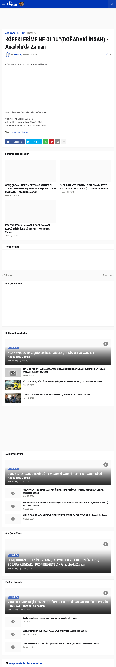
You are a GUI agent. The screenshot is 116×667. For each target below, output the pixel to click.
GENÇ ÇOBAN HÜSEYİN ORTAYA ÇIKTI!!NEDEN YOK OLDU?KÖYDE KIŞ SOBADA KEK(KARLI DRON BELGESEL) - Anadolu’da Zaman (30, 188)
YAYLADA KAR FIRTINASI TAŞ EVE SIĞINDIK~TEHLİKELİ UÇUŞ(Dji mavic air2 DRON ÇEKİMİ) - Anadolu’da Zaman (64, 491)
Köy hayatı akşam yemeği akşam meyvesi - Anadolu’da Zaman (50, 618)
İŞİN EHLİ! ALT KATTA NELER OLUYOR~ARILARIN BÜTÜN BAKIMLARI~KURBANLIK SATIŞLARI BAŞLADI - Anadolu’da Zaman (64, 370)
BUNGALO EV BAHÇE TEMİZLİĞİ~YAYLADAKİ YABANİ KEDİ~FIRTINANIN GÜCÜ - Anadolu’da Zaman (56, 476)
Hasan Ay (31, 33)
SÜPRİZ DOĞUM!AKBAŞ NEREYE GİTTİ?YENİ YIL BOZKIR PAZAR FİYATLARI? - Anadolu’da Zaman (65, 515)
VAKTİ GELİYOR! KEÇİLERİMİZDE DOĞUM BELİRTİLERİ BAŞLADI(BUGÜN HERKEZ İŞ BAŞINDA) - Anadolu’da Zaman (58, 604)
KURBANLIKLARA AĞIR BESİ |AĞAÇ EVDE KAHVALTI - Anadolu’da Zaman (55, 631)
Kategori (21, 33)
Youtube (25, 132)
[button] (3, 3)
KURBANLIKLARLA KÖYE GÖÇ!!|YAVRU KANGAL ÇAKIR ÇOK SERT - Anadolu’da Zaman (61, 643)
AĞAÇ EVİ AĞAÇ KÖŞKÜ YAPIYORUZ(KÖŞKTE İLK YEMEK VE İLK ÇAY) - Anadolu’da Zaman (62, 381)
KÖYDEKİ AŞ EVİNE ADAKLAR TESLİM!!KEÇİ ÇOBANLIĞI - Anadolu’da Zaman (56, 394)
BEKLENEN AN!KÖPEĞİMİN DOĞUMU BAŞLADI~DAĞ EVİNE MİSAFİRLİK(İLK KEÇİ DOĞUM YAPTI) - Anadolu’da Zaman (66, 504)
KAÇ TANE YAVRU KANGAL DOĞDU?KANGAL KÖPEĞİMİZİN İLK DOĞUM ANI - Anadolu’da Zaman (27, 229)
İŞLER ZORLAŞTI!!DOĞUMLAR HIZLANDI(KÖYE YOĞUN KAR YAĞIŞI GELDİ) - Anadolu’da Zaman (84, 187)
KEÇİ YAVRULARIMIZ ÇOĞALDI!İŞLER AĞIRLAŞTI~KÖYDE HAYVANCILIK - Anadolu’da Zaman (52, 355)
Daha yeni (8, 275)
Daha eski (107, 275)
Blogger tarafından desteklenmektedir (24, 663)
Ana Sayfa (10, 33)
